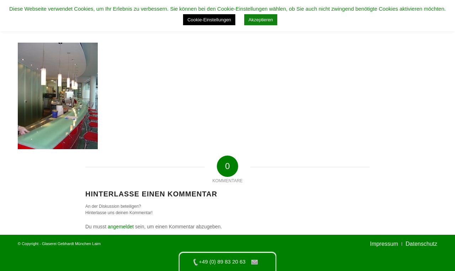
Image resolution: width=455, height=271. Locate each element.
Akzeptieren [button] (260, 19)
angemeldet (121, 226)
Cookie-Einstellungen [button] (209, 19)
